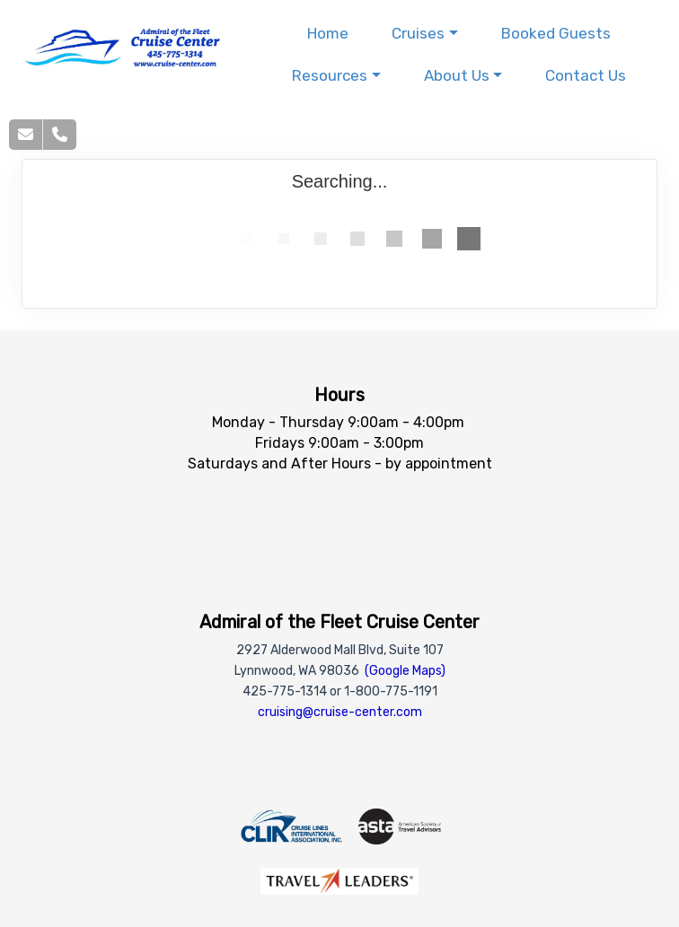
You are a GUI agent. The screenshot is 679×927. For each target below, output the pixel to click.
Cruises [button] (418, 33)
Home (327, 33)
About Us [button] (456, 75)
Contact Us (585, 75)
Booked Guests (556, 33)
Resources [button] (329, 75)
